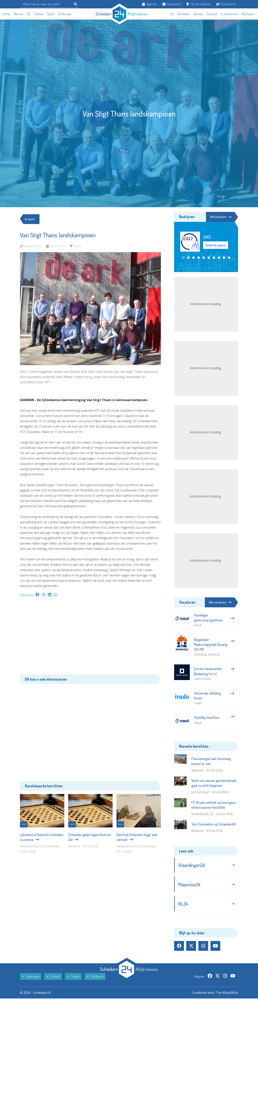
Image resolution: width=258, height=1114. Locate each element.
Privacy (73, 977)
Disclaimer (95, 977)
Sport (51, 14)
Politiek (39, 14)
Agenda (149, 4)
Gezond (212, 14)
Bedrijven (248, 14)
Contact (53, 977)
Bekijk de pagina (216, 245)
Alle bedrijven (220, 217)
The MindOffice (227, 993)
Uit (172, 14)
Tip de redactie (198, 4)
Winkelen (183, 14)
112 (28, 14)
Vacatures (171, 4)
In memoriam (229, 14)
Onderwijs (64, 14)
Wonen (198, 14)
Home (6, 14)
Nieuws (18, 14)
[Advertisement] (90, 637)
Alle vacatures (220, 602)
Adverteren (226, 4)
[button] (183, 257)
